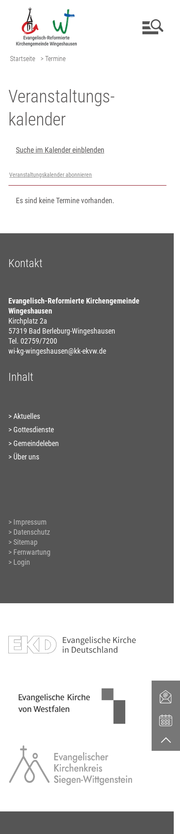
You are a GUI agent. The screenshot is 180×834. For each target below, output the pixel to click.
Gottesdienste (33, 429)
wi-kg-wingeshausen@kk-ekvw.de (57, 351)
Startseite (22, 59)
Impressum (30, 522)
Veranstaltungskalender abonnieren (50, 175)
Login (21, 562)
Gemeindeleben (36, 443)
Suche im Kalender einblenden (60, 149)
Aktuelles (26, 416)
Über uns (26, 456)
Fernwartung (32, 552)
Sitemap (25, 542)
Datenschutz (31, 532)
